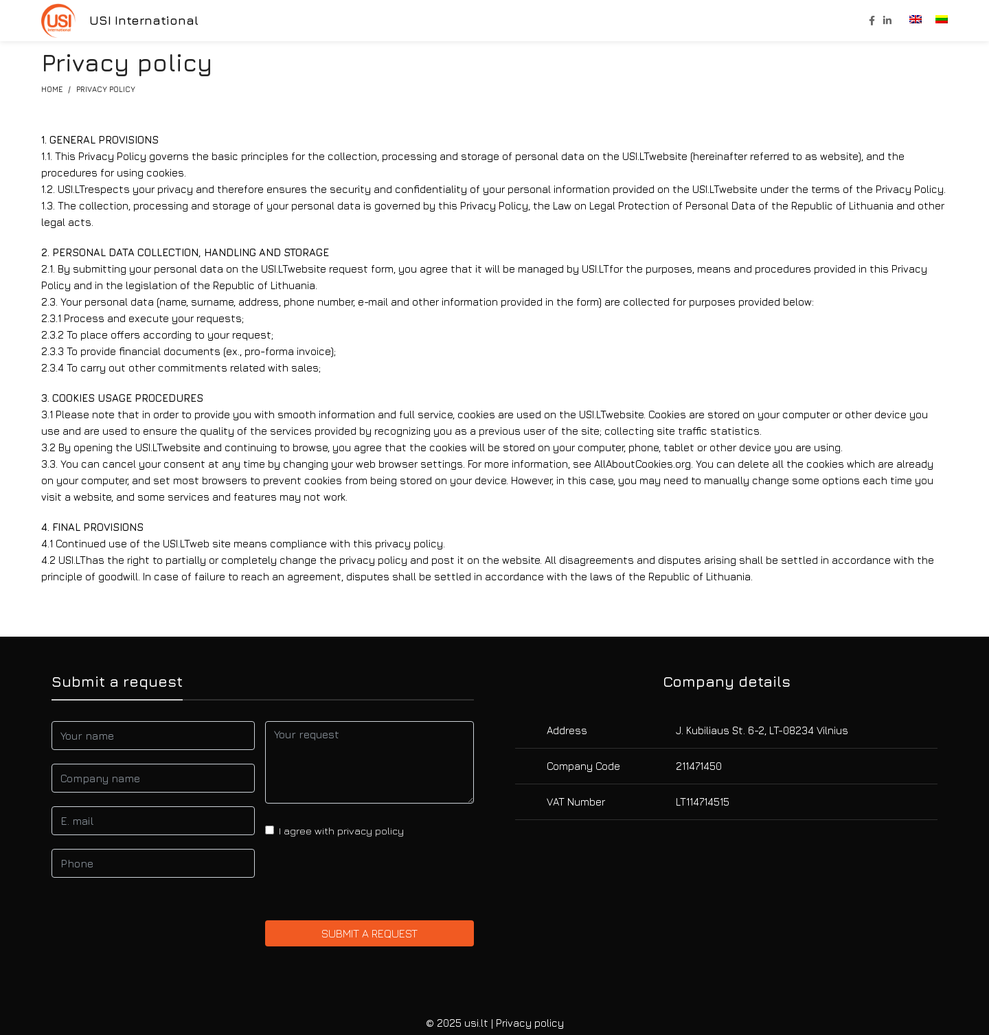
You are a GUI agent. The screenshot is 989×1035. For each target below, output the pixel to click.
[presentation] (369, 880)
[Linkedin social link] (887, 21)
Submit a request (369, 933)
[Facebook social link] (872, 21)
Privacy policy (530, 1023)
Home (51, 88)
